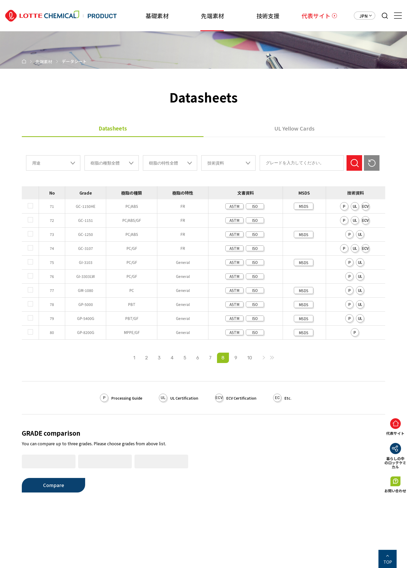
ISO (255, 206)
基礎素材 (146, 15)
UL (355, 206)
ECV (365, 206)
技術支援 (262, 15)
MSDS (303, 206)
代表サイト (316, 15)
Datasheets (113, 128)
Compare (53, 485)
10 (249, 358)
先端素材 (204, 15)
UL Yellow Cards (294, 128)
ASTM (234, 206)
